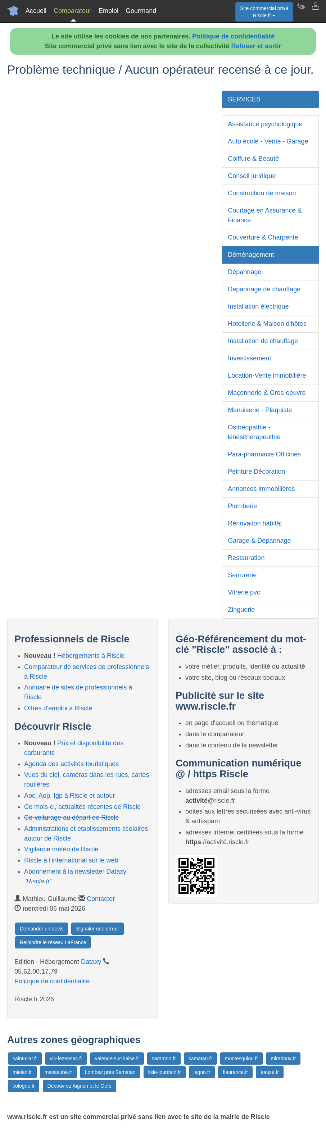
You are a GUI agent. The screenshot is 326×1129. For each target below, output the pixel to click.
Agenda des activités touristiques (71, 764)
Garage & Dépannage (259, 540)
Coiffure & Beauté (253, 158)
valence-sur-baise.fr (117, 1058)
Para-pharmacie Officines (264, 454)
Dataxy (91, 961)
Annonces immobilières (261, 488)
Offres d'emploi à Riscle (58, 708)
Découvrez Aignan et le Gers (79, 1086)
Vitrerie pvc (244, 592)
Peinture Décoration (256, 471)
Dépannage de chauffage (264, 289)
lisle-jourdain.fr (164, 1072)
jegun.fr (202, 1072)
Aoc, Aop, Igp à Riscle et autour (69, 795)
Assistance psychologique (265, 124)
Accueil (36, 10)
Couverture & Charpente (263, 237)
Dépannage (244, 272)
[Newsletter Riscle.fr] (301, 11)
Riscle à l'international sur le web (71, 860)
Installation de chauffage (263, 341)
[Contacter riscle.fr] (315, 11)
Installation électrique (258, 306)
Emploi (108, 10)
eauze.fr (270, 1072)
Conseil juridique (252, 175)
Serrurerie (242, 575)
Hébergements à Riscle (90, 655)
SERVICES (244, 99)
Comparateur (72, 10)
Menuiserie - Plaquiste (260, 410)
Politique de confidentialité (233, 36)
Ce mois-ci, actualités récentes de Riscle (82, 806)
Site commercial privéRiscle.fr (264, 11)
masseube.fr (58, 1072)
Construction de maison (262, 193)
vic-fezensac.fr (66, 1058)
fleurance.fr (235, 1072)
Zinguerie (241, 609)
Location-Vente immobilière (267, 375)
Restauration (246, 557)
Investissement (249, 358)
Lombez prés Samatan (110, 1072)
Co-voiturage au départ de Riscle (71, 817)
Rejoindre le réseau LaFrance (53, 942)
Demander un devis (41, 929)
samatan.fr (200, 1058)
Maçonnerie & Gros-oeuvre (266, 392)
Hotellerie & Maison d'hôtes (267, 323)
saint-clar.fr (25, 1058)
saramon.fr (164, 1058)
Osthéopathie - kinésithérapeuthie (254, 432)
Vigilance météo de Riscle (61, 849)
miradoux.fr (283, 1058)
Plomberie (242, 506)
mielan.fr (22, 1072)
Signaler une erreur (97, 929)
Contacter (101, 898)
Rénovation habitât (255, 523)
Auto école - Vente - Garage (268, 141)
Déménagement (251, 254)
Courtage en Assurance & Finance (265, 215)
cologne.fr (24, 1086)
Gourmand (141, 10)
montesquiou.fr (241, 1058)
